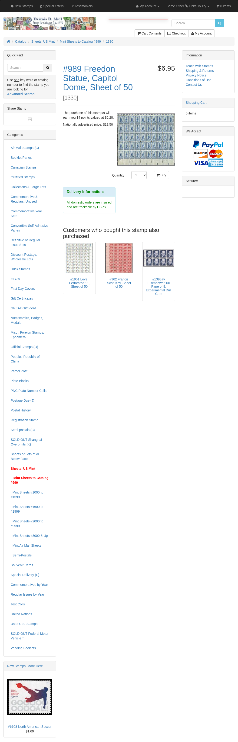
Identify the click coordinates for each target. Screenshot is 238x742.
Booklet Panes (21, 157)
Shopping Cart (196, 102)
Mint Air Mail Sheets (26, 545)
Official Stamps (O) (24, 347)
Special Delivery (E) (25, 575)
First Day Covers (23, 288)
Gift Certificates (22, 298)
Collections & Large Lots (28, 187)
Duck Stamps (20, 269)
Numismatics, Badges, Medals (27, 320)
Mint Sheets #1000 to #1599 (27, 494)
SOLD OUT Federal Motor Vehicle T (29, 636)
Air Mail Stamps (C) (25, 148)
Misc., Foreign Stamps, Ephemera (27, 335)
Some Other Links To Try (187, 6)
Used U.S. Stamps (24, 624)
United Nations (21, 614)
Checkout (176, 33)
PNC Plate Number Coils (28, 391)
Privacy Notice (196, 75)
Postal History (21, 410)
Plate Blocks (20, 381)
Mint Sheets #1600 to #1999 (27, 509)
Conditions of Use (199, 80)
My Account (201, 33)
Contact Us (194, 84)
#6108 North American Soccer (30, 726)
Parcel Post (19, 371)
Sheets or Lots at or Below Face (25, 456)
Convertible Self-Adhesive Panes (29, 228)
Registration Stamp (24, 420)
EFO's (15, 279)
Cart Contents (150, 33)
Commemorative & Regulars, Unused (24, 199)
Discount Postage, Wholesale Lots (24, 257)
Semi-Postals (21, 555)
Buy (161, 175)
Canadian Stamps (23, 167)
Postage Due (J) (22, 400)
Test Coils (18, 604)
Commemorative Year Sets (26, 213)
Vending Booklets (23, 648)
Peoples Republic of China (25, 359)
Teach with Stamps (199, 66)
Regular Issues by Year (27, 594)
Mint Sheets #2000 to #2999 (27, 523)
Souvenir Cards (22, 565)
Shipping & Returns (200, 70)
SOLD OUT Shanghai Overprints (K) (26, 442)
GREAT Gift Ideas (23, 308)
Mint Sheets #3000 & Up (29, 536)
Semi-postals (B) (23, 430)
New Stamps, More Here (25, 666)
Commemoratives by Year (29, 585)
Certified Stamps (23, 177)
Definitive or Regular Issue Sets (25, 242)
